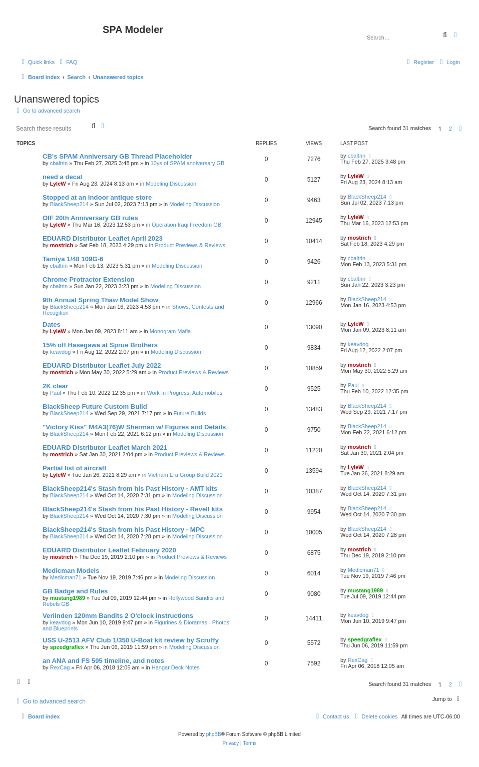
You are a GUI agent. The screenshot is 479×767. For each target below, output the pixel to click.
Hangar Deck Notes (176, 667)
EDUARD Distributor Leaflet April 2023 (103, 238)
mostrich (61, 245)
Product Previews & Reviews (190, 245)
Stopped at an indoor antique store (97, 197)
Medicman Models (71, 570)
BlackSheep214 (69, 204)
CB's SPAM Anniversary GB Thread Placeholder (117, 156)
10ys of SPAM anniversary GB (188, 163)
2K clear (55, 386)
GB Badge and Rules (75, 591)
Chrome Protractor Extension (89, 279)
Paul (55, 393)
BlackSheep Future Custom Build (95, 406)
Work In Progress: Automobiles (184, 393)
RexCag (60, 667)
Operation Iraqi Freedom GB (186, 225)
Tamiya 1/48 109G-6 (73, 259)
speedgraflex (67, 647)
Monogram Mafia (170, 331)
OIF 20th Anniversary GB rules (90, 218)
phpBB (213, 734)
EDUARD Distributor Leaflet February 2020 (109, 550)
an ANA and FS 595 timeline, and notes (103, 660)
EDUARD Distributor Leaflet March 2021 (105, 447)
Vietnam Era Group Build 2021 (185, 475)
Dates (52, 324)
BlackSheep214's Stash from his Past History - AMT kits (130, 488)
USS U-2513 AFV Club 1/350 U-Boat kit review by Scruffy (131, 640)
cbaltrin (59, 163)
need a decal (62, 177)
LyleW (58, 184)
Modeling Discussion (171, 184)
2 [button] (450, 129)
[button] (460, 128)
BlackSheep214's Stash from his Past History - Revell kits (133, 509)
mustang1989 (67, 598)
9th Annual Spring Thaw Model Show (100, 300)
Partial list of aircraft (75, 468)
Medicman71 (66, 577)
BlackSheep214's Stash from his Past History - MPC (124, 529)
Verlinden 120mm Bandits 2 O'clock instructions (118, 615)
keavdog (60, 352)
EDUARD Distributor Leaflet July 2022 (102, 365)
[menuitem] (67, 62)
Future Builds (190, 413)
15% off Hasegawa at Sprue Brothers (100, 345)
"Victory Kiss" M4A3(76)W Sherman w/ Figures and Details (134, 427)
